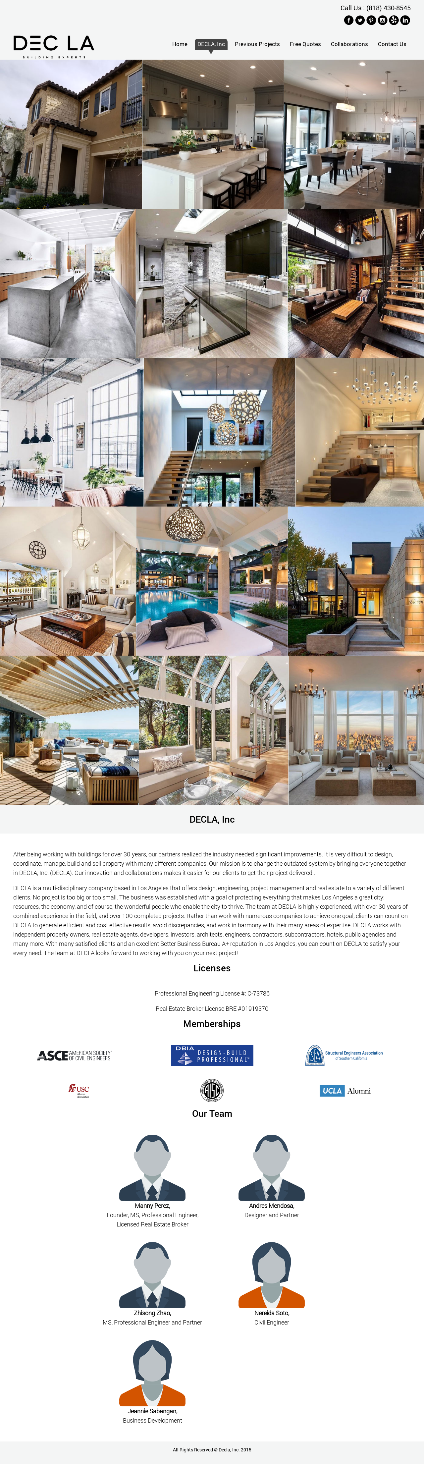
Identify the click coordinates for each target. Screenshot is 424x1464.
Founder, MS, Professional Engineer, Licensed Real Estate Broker (152, 1215)
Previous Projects (257, 44)
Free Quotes (305, 44)
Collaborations (349, 44)
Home (179, 44)
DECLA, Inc (211, 44)
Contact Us (392, 44)
